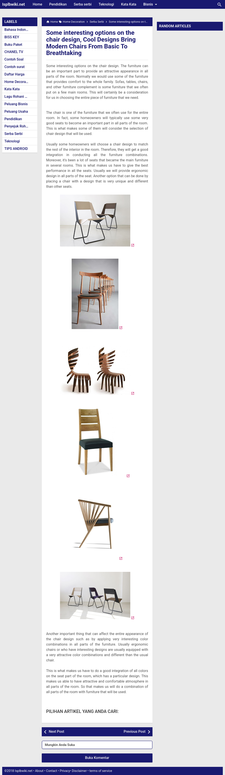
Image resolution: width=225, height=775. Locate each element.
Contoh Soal (14, 59)
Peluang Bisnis (16, 104)
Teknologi (106, 4)
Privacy (65, 771)
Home (37, 4)
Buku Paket (13, 44)
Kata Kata (128, 4)
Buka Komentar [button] (97, 758)
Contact (51, 771)
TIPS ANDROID (16, 149)
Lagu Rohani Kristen (20, 96)
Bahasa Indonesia (18, 30)
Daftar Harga (14, 74)
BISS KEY (11, 37)
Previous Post (134, 731)
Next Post (56, 731)
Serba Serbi (13, 134)
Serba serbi (83, 4)
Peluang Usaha (16, 111)
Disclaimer (79, 771)
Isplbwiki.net (13, 4)
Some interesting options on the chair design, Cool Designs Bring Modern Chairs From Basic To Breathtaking (91, 43)
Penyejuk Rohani (17, 126)
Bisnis (151, 4)
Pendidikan (58, 4)
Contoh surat (14, 67)
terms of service (100, 771)
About (39, 771)
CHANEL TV (13, 52)
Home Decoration (18, 82)
